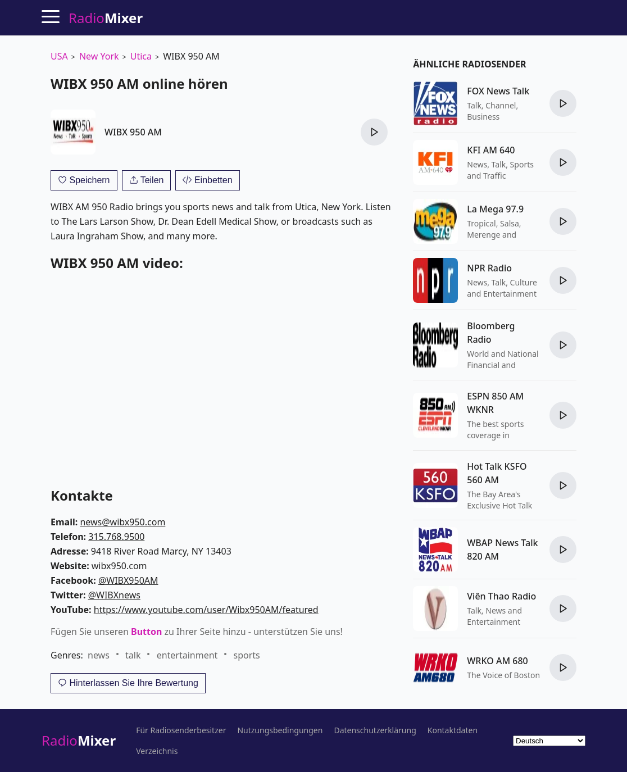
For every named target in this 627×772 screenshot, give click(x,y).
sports (247, 655)
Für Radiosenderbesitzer (181, 730)
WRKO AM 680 (497, 661)
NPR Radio (489, 268)
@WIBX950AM (128, 580)
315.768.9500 (116, 536)
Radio (79, 740)
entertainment (187, 655)
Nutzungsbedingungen (279, 730)
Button (146, 631)
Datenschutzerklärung (375, 730)
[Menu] (51, 16)
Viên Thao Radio (501, 596)
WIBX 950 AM (133, 132)
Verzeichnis (157, 751)
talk (132, 655)
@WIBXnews (114, 595)
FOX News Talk (498, 91)
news (99, 655)
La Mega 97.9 (495, 209)
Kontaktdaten (453, 730)
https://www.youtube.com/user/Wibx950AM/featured (206, 609)
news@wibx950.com (122, 522)
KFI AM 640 (491, 150)
